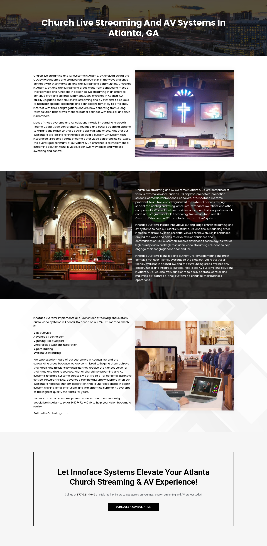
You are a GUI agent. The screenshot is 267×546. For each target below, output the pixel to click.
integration (79, 384)
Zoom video (52, 127)
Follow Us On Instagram (50, 413)
